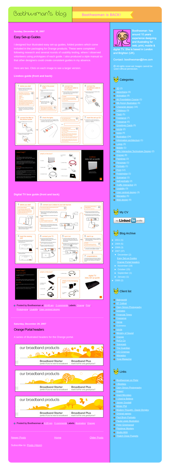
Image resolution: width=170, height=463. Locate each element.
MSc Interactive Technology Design (133, 151)
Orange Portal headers (29, 329)
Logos (119, 144)
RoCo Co (120, 340)
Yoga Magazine (124, 359)
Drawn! (119, 391)
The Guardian (123, 348)
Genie (119, 322)
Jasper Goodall (123, 402)
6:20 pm (48, 423)
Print (88, 305)
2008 (118, 247)
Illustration (80, 423)
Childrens (121, 110)
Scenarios (121, 177)
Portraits (120, 166)
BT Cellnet (121, 303)
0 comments (60, 423)
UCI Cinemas (123, 352)
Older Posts (96, 437)
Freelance (121, 118)
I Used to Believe (124, 398)
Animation (121, 95)
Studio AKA (122, 432)
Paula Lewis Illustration (127, 421)
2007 (118, 251)
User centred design (49, 309)
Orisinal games (123, 413)
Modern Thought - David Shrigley (132, 410)
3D (117, 88)
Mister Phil (121, 406)
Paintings (120, 158)
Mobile (119, 147)
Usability (34, 309)
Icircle (119, 129)
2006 (118, 280)
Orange (80, 305)
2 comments (62, 305)
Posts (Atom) (34, 445)
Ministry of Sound (124, 333)
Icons (119, 133)
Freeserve (121, 121)
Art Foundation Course (127, 99)
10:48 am (49, 305)
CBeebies (121, 384)
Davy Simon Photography (128, 307)
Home (57, 437)
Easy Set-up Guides (27, 37)
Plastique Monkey (125, 428)
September (123, 273)
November (123, 265)
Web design (122, 200)
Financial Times (124, 314)
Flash (119, 114)
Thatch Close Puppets (127, 436)
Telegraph (121, 344)
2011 (118, 240)
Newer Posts (18, 437)
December (123, 254)
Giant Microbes (123, 395)
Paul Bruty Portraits (125, 417)
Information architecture (128, 140)
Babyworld (121, 299)
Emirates (120, 311)
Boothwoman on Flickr (127, 380)
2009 (118, 244)
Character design (124, 107)
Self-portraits (122, 181)
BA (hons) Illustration (126, 103)
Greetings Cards (124, 125)
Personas (121, 162)
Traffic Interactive (124, 185)
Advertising (121, 92)
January (122, 277)
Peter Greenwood (125, 425)
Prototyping (22, 309)
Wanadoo (121, 196)
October (122, 269)
